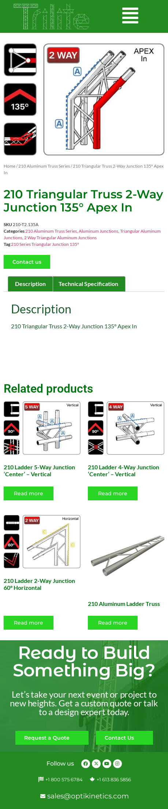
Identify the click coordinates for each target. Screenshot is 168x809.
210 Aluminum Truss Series (44, 166)
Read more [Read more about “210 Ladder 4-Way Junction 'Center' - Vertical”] (112, 493)
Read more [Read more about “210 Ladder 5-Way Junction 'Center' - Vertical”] (28, 493)
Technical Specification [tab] (88, 283)
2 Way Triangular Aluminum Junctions (60, 237)
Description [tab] (30, 283)
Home (9, 166)
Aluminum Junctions (98, 231)
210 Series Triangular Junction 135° (45, 244)
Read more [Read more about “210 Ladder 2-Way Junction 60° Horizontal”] (28, 622)
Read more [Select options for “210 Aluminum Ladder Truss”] (112, 622)
